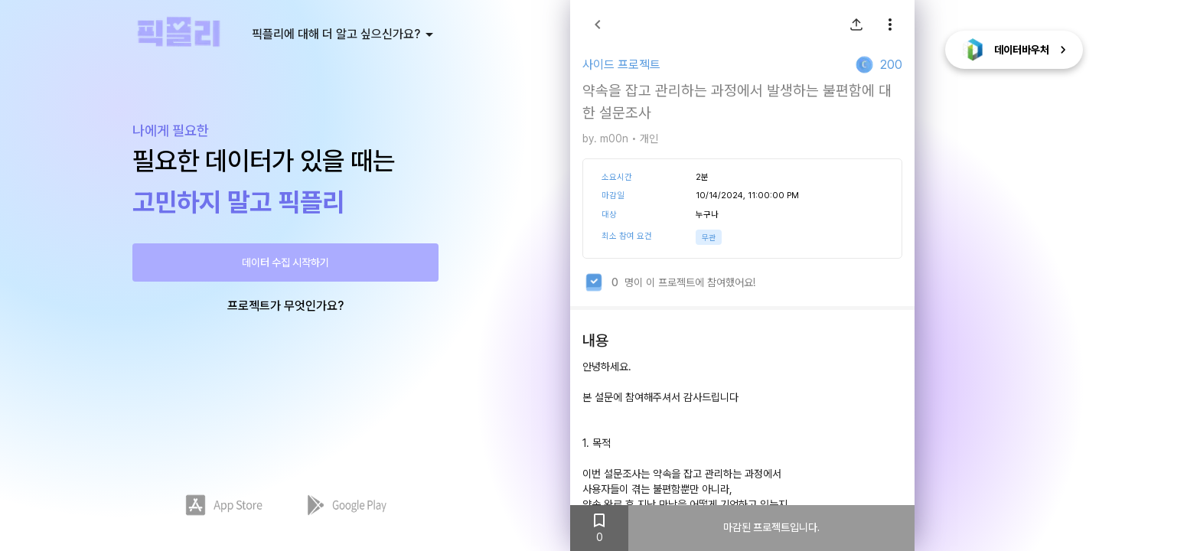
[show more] (890, 24)
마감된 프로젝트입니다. (771, 528)
